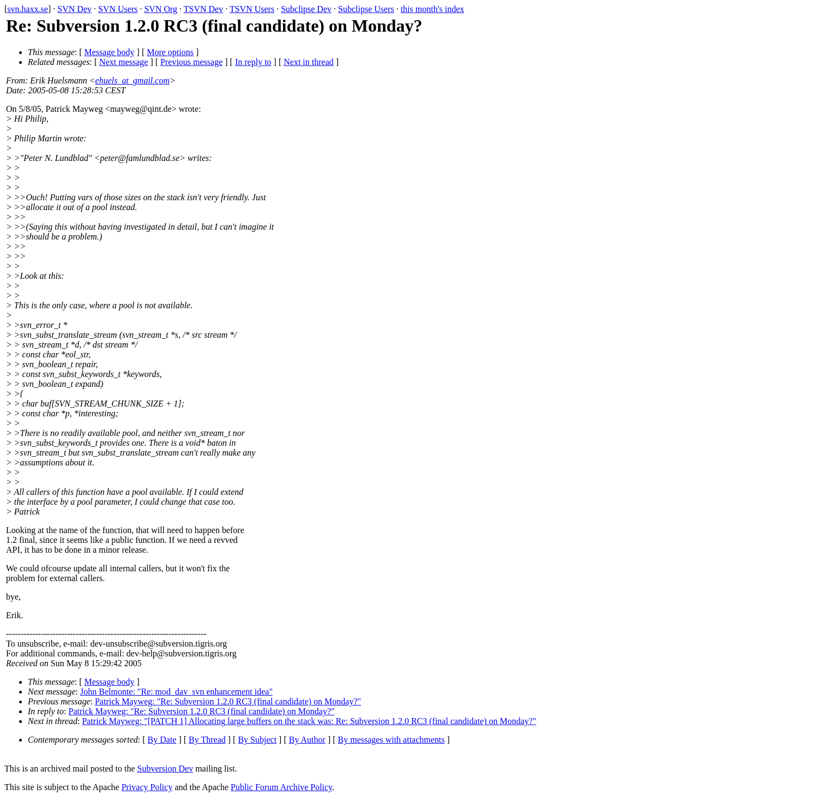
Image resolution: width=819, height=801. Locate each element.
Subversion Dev (165, 768)
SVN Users (117, 9)
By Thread (207, 739)
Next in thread (309, 62)
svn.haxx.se (27, 9)
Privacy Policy (147, 787)
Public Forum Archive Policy (281, 787)
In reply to (253, 62)
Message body (110, 52)
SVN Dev (74, 9)
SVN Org (160, 9)
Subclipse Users (366, 9)
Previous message (191, 62)
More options (170, 52)
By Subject (257, 739)
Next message (123, 62)
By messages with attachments (391, 739)
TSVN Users (252, 9)
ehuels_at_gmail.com (132, 80)
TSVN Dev (203, 9)
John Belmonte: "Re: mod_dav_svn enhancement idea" (176, 691)
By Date (162, 739)
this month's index (433, 9)
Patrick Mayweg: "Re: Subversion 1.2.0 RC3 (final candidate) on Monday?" (228, 701)
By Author (307, 739)
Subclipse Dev (306, 9)
